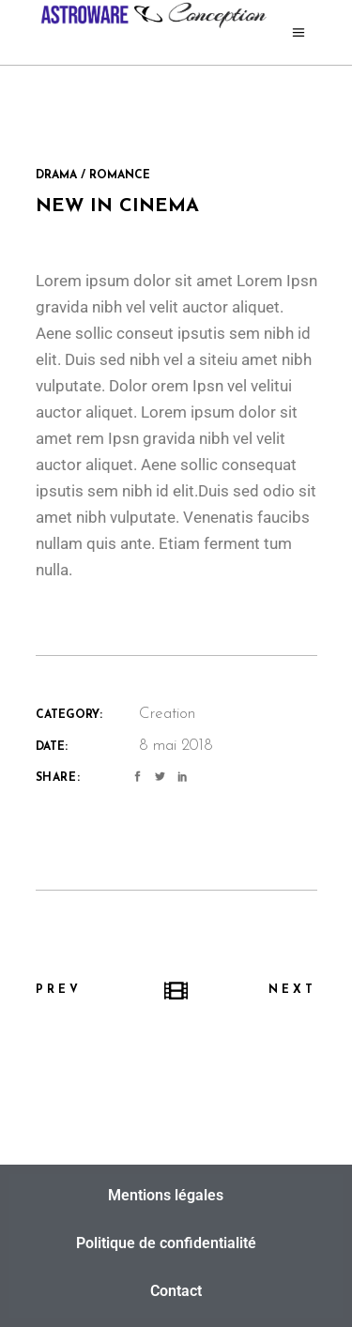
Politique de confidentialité (166, 1243)
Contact (176, 1291)
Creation (167, 714)
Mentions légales (165, 1195)
